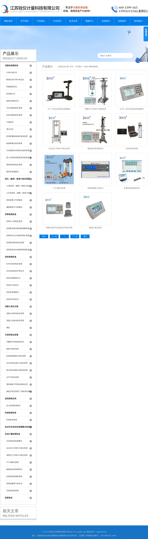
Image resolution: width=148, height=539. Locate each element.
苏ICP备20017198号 (108, 536)
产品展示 (41, 21)
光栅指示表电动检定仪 (15, 342)
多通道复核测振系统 (14, 476)
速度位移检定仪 (12, 101)
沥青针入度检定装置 (14, 221)
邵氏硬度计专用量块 (14, 200)
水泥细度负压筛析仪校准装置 (17, 150)
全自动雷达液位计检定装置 (17, 363)
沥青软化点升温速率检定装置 (17, 235)
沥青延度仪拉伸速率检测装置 (17, 250)
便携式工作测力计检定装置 (17, 455)
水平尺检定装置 (12, 377)
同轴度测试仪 (11, 87)
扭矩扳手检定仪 (12, 299)
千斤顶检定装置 (12, 462)
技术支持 (73, 21)
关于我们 (25, 21)
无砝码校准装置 (12, 491)
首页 (71, 67)
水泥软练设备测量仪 (14, 441)
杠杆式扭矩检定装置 (14, 264)
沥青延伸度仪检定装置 (15, 243)
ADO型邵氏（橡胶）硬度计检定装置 (18, 194)
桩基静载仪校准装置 (14, 143)
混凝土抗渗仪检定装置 (15, 320)
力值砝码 (9, 122)
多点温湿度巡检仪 (13, 406)
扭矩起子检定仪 (12, 285)
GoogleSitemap (100, 532)
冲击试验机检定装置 (14, 108)
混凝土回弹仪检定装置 (15, 313)
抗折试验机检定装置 (14, 115)
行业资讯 (57, 21)
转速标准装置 (11, 420)
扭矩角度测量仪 (12, 292)
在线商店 (106, 21)
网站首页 (8, 21)
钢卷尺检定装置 (12, 349)
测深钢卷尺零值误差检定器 (17, 384)
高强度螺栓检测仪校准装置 (17, 136)
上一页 (54, 236)
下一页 (74, 236)
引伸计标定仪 (11, 72)
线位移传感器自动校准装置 (17, 370)
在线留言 (122, 21)
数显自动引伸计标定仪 (15, 80)
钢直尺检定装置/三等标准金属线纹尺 (19, 392)
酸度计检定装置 (95, 228)
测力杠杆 (9, 129)
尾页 (85, 236)
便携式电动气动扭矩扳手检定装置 (59, 228)
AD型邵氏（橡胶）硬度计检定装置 (18, 187)
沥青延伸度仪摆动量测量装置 (17, 228)
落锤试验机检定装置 (14, 165)
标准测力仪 (10, 94)
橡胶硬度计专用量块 (14, 207)
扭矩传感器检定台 (13, 278)
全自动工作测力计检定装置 (17, 448)
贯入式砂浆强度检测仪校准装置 (18, 157)
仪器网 (81, 536)
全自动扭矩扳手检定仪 (15, 271)
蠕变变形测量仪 (12, 172)
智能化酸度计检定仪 (14, 483)
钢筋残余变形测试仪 (14, 469)
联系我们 (138, 21)
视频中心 (89, 21)
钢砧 (8, 328)
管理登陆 (89, 536)
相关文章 (11, 511)
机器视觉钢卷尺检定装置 (16, 356)
